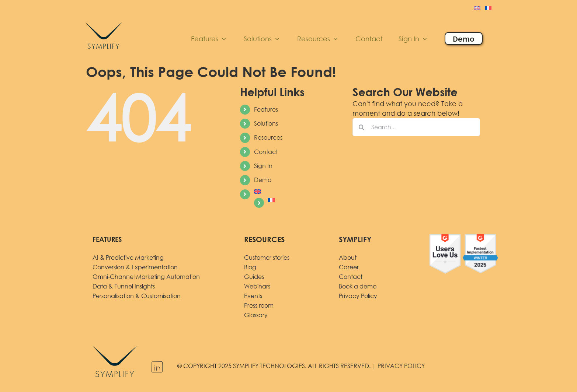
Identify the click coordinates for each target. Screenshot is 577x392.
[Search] (361, 127)
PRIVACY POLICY (401, 366)
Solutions (266, 123)
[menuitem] (477, 9)
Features (266, 109)
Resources (268, 137)
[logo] (104, 21)
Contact (266, 151)
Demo (262, 179)
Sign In (263, 165)
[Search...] (416, 127)
